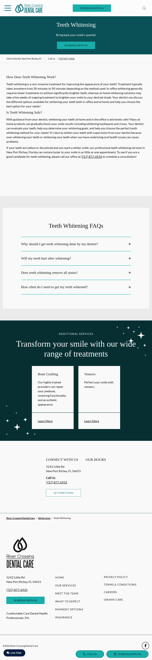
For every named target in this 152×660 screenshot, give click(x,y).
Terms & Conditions (120, 584)
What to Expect (67, 601)
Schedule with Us (91, 8)
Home (59, 577)
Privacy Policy (116, 577)
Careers (110, 592)
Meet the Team (67, 593)
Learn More (45, 421)
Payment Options (69, 609)
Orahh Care (113, 599)
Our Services (65, 585)
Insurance (63, 617)
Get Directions (63, 492)
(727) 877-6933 (66, 58)
